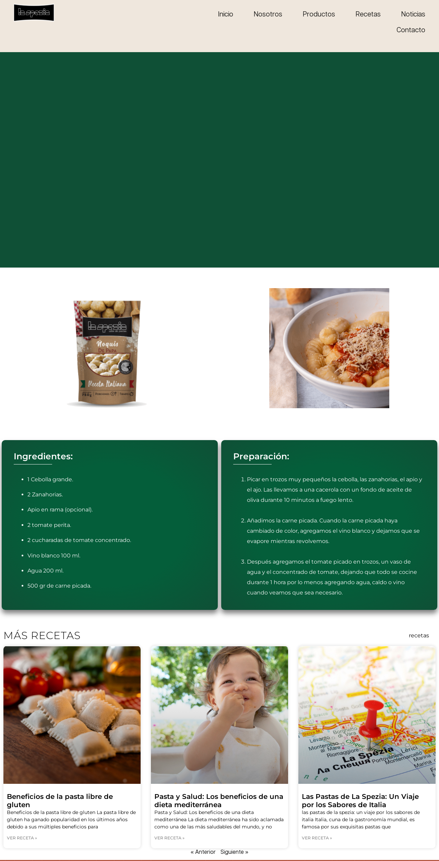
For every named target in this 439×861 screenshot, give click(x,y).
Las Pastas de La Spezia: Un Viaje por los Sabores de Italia (360, 800)
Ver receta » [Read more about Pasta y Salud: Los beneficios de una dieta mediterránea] (169, 837)
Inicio (225, 14)
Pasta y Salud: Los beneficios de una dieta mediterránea (218, 800)
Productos (319, 14)
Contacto (410, 30)
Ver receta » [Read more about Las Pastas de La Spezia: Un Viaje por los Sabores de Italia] (317, 837)
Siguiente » (234, 852)
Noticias (413, 14)
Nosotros (268, 14)
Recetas (368, 14)
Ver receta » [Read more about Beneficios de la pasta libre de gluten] (22, 837)
